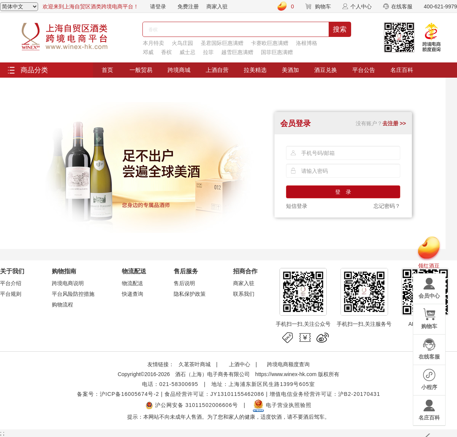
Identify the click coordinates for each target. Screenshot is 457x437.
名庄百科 (401, 70)
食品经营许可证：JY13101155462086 (214, 394)
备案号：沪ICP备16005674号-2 (118, 394)
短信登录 (296, 206)
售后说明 (184, 283)
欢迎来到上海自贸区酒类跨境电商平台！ (91, 6)
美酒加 (290, 70)
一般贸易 (140, 70)
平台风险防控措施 (73, 294)
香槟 (166, 52)
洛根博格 (306, 43)
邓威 (148, 52)
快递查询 (132, 294)
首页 (107, 70)
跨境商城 (179, 70)
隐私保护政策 (190, 294)
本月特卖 (153, 43)
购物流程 (62, 304)
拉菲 (208, 52)
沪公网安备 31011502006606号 (191, 405)
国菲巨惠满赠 (277, 52)
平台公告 (363, 70)
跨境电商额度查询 (288, 364)
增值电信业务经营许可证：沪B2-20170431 (325, 394)
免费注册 (188, 6)
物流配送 (132, 283)
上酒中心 (238, 364)
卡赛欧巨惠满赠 (269, 43)
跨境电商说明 (68, 283)
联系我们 (243, 294)
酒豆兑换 (325, 70)
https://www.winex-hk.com (285, 374)
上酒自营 (217, 70)
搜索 (340, 29)
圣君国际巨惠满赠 (222, 43)
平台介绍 (10, 283)
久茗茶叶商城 (195, 364)
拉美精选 (255, 70)
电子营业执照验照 (282, 405)
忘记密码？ (387, 206)
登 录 (343, 192)
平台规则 (10, 294)
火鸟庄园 (182, 43)
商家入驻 (217, 6)
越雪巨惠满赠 (237, 52)
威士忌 (187, 52)
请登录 (158, 6)
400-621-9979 (440, 6)
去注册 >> (394, 123)
